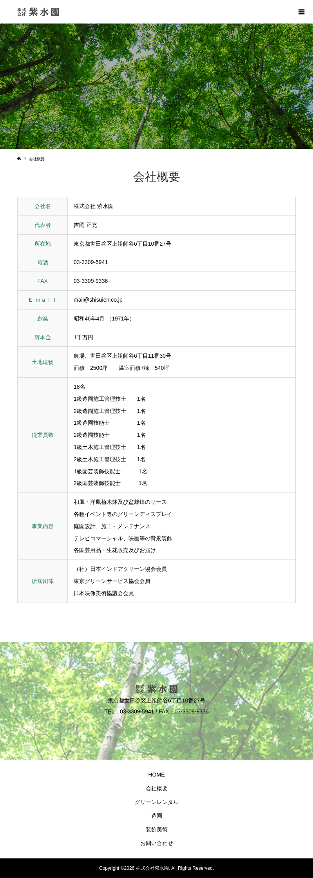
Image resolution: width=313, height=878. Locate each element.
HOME (156, 774)
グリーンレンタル (157, 802)
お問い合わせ (156, 843)
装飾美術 (157, 829)
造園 (156, 816)
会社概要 (157, 788)
